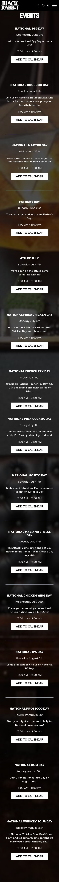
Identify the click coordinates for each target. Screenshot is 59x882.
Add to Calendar (29, 59)
